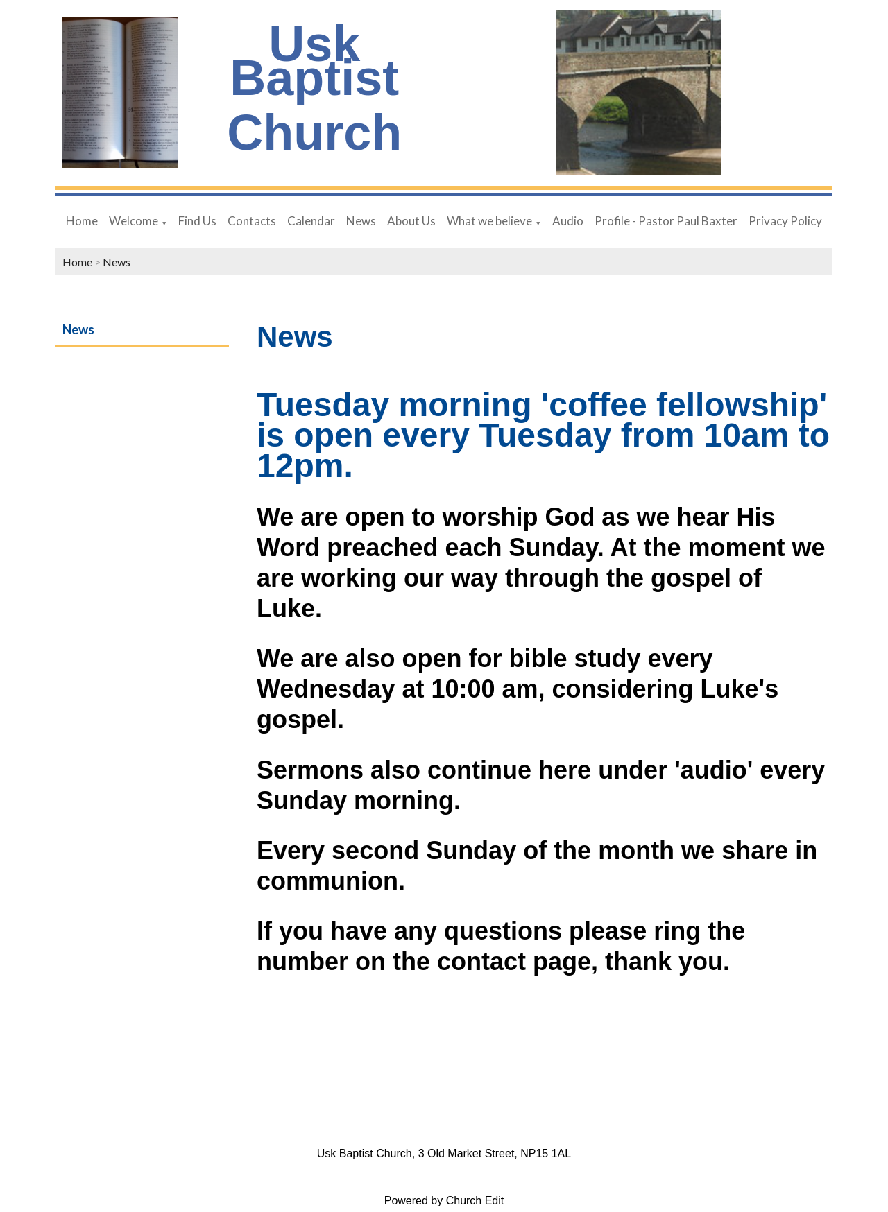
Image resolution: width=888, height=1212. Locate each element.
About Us (411, 221)
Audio (567, 221)
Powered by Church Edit (444, 1200)
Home (82, 221)
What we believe (489, 221)
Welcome (133, 221)
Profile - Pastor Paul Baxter (666, 221)
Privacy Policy (785, 221)
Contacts (252, 221)
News (361, 221)
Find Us (197, 221)
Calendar (311, 221)
